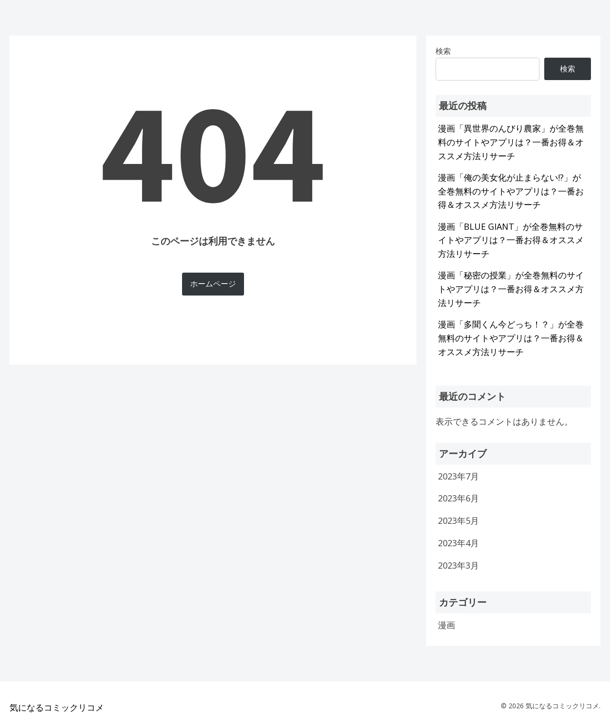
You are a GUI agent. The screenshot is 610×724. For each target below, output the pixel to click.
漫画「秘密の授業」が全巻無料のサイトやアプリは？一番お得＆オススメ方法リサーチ (511, 288)
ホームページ (213, 283)
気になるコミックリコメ (57, 707)
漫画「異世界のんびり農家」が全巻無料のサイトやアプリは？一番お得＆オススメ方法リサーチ (511, 142)
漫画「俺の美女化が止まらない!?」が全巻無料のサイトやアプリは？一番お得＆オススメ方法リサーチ (511, 191)
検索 (567, 68)
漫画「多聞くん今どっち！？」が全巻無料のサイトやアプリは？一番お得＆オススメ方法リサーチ (511, 337)
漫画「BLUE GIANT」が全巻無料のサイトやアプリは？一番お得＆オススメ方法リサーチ (511, 240)
